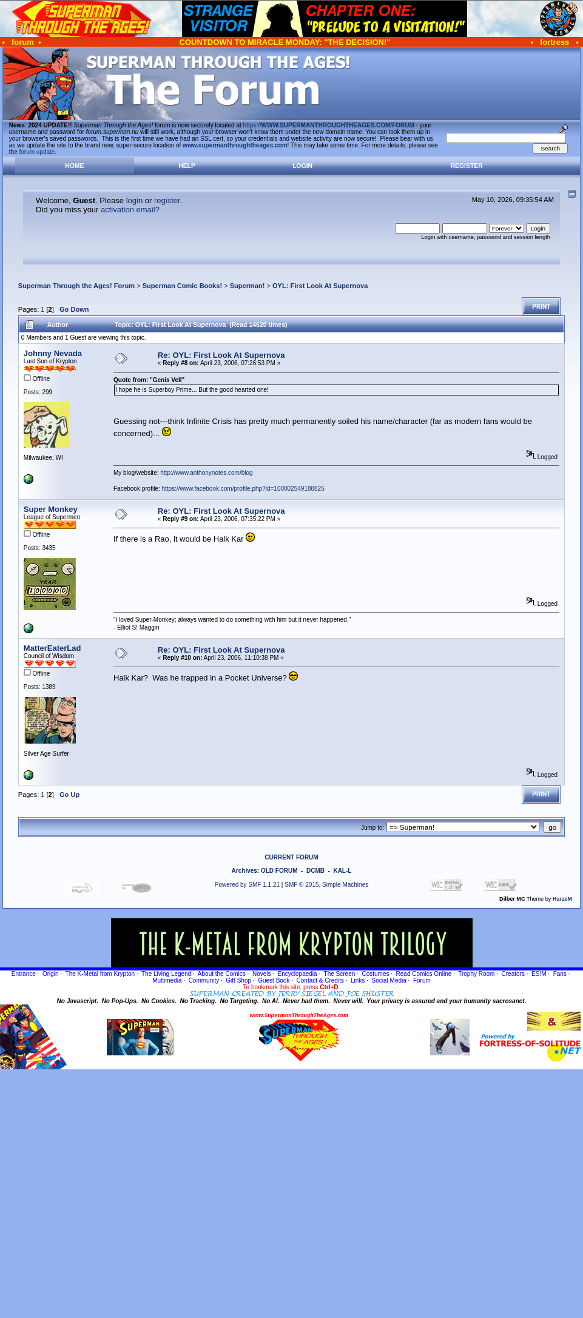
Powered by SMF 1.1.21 (247, 884)
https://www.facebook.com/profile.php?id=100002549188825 (243, 488)
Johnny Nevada (53, 353)
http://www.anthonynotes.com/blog (206, 472)
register (167, 200)
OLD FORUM (279, 870)
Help (186, 166)
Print (541, 306)
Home (74, 166)
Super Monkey (51, 509)
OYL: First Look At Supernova (320, 285)
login (134, 200)
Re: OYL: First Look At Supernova (221, 355)
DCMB (315, 870)
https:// (328, 125)
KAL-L (342, 870)
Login (302, 166)
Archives (244, 870)
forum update (37, 152)
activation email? (130, 209)
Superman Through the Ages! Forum (76, 285)
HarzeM (562, 899)
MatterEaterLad (52, 648)
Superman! (247, 285)
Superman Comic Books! (182, 285)
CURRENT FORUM (291, 857)
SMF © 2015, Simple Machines (326, 884)
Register (467, 166)
